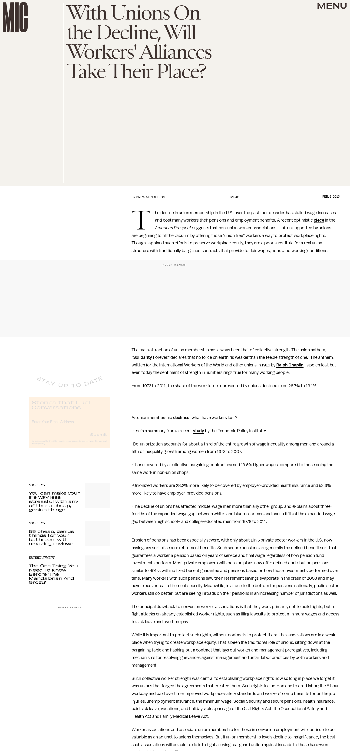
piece (319, 220)
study (198, 431)
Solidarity (142, 357)
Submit (98, 438)
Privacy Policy (38, 447)
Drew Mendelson (150, 197)
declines (181, 417)
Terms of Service (93, 445)
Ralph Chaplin (290, 365)
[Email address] (69, 425)
